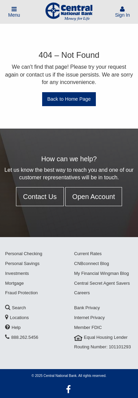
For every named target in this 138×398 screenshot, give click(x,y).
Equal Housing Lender (100, 337)
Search (15, 307)
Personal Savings (22, 263)
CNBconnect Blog (91, 263)
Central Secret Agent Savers (102, 283)
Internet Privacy (89, 317)
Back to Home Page (69, 99)
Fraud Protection (21, 292)
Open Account (93, 196)
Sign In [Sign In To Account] (122, 12)
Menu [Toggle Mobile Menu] (14, 12)
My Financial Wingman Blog (101, 273)
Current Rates (88, 253)
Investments (17, 273)
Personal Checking (23, 253)
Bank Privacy (87, 307)
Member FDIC (88, 327)
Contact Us (40, 196)
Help (13, 327)
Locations (17, 317)
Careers (82, 292)
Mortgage (14, 283)
